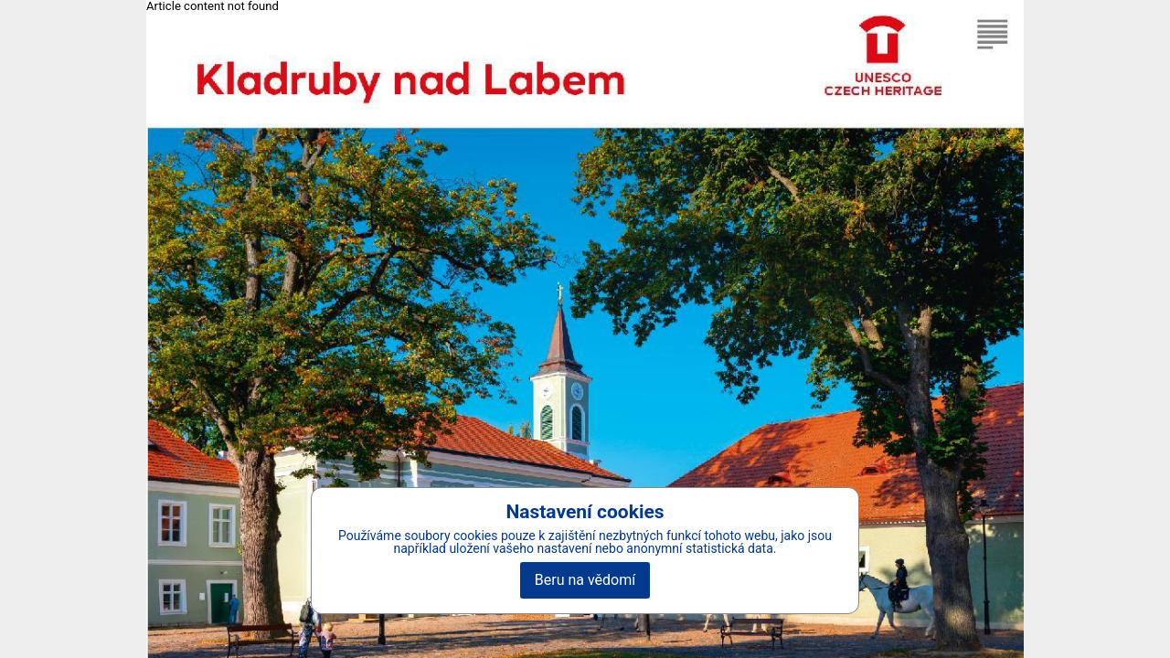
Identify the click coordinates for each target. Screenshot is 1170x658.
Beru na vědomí (585, 580)
